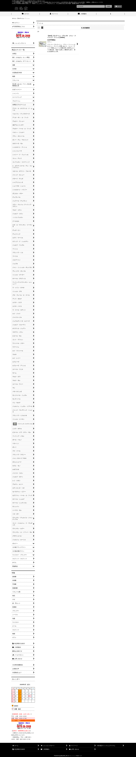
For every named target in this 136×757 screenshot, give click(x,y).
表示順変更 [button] (85, 28)
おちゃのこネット (64, 755)
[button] (110, 14)
